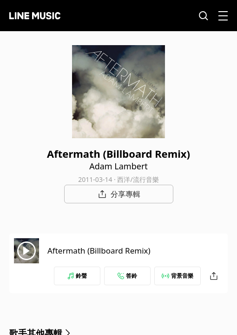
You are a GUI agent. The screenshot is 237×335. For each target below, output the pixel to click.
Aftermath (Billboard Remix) (99, 250)
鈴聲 (77, 276)
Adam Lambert (118, 166)
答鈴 (127, 276)
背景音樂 (177, 276)
